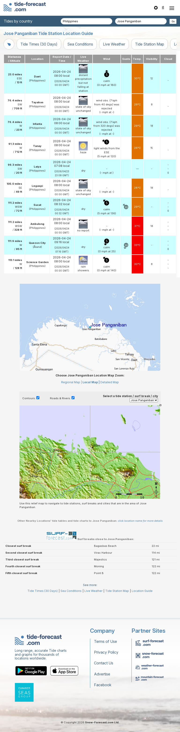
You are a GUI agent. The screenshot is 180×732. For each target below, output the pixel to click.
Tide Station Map (149, 44)
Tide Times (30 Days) (38, 44)
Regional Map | (71, 382)
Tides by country (18, 21)
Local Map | (91, 382)
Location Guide (142, 591)
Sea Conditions (80, 44)
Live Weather (114, 44)
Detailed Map (109, 382)
